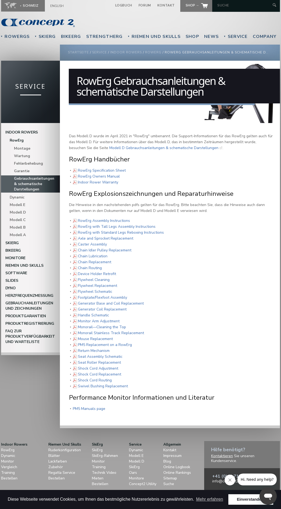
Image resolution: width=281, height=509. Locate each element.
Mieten (97, 478)
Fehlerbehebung (28, 163)
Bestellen (9, 478)
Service (235, 36)
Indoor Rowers (126, 52)
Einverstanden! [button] (251, 499)
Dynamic (17, 197)
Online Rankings (177, 472)
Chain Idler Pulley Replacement (104, 250)
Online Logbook (176, 467)
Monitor (7, 461)
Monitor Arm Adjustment (99, 321)
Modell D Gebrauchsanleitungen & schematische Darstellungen (163, 147)
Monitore (15, 258)
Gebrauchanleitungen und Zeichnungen (29, 306)
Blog (167, 461)
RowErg (153, 52)
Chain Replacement (94, 262)
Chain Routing (90, 267)
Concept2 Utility (142, 483)
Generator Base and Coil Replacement (111, 303)
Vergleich (9, 467)
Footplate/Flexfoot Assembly (102, 297)
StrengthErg (104, 36)
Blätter (54, 455)
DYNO (10, 288)
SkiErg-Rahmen (105, 455)
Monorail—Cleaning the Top (102, 327)
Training (8, 472)
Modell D (18, 212)
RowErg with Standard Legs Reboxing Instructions (121, 232)
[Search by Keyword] (244, 5)
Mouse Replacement (95, 338)
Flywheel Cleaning (94, 279)
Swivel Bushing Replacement (103, 386)
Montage (22, 148)
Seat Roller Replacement (99, 362)
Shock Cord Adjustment (98, 368)
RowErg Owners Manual (99, 176)
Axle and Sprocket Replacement (105, 238)
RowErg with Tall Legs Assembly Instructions (117, 226)
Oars (133, 472)
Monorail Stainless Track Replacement (111, 332)
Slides (11, 280)
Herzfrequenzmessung (29, 295)
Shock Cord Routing (95, 380)
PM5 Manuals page (89, 408)
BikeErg (71, 36)
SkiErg (45, 36)
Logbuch (123, 5)
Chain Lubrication (92, 256)
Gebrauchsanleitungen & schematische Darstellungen (34, 184)
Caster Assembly (92, 244)
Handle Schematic (93, 315)
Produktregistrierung (29, 323)
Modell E (17, 204)
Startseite (78, 52)
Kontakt (166, 5)
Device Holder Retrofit (97, 273)
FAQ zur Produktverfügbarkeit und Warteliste (30, 336)
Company (265, 36)
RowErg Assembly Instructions (104, 220)
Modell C (18, 219)
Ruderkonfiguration (64, 450)
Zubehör (55, 467)
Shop (192, 36)
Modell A (18, 234)
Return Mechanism (94, 350)
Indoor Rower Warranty (98, 182)
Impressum (172, 455)
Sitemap (170, 478)
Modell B (18, 227)
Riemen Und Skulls (154, 36)
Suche (168, 483)
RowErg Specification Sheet (102, 170)
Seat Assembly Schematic (100, 356)
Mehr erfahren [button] (209, 499)
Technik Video (104, 472)
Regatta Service (61, 472)
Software (16, 273)
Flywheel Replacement (97, 285)
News (211, 36)
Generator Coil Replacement (102, 309)
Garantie (22, 171)
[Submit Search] (274, 5)
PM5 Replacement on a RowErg (105, 344)
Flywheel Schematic (95, 291)
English (57, 6)
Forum (145, 5)
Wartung (22, 155)
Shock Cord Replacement (99, 374)
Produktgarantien (25, 316)
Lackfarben (57, 461)
